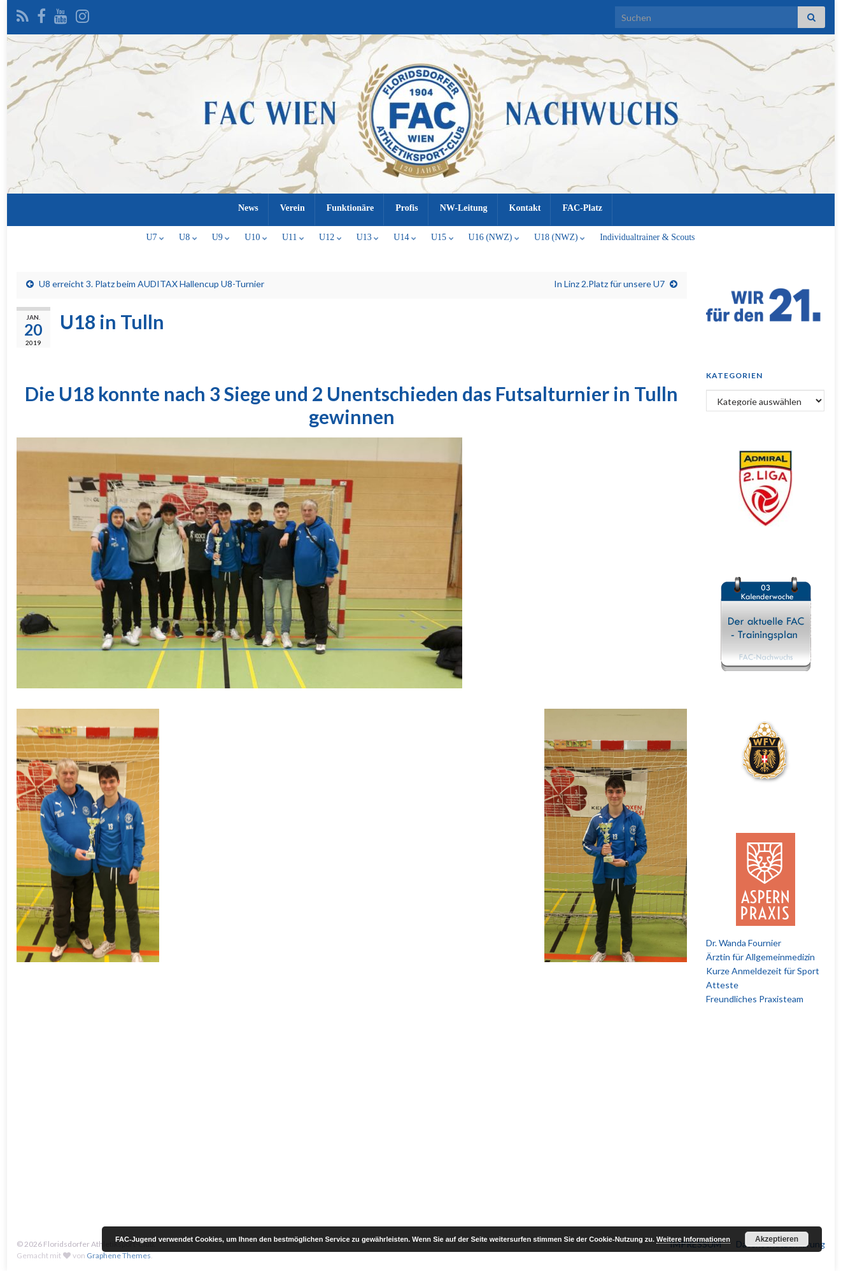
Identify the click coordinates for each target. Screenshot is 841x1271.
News (248, 208)
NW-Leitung (464, 208)
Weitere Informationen (693, 1239)
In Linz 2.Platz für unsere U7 (609, 283)
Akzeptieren (776, 1239)
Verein (292, 208)
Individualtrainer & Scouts (647, 237)
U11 (293, 237)
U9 (221, 237)
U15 (442, 237)
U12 (330, 237)
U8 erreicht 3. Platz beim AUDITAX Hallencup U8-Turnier (151, 283)
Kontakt (525, 208)
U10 (255, 237)
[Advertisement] (421, 1114)
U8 (188, 237)
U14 (404, 237)
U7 (155, 237)
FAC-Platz (582, 208)
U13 (368, 237)
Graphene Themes (119, 1255)
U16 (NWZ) (494, 237)
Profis (406, 208)
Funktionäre (350, 208)
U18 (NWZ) (559, 237)
